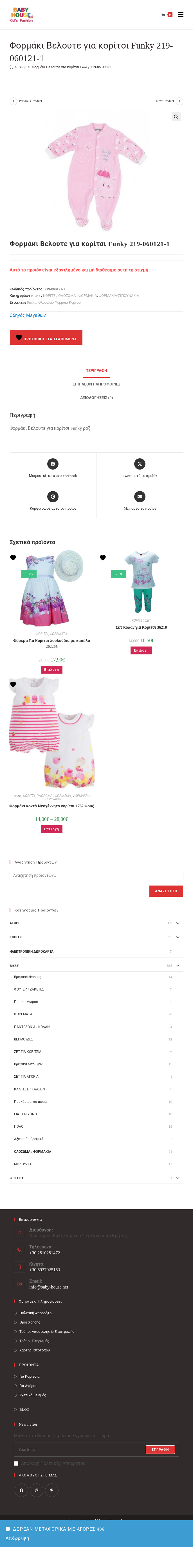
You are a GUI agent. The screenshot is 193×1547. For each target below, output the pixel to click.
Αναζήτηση (166, 891)
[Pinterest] (52, 1490)
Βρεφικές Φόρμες (27, 977)
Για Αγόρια (27, 1386)
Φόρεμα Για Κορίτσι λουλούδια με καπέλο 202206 (51, 644)
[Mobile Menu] (178, 15)
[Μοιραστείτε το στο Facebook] (53, 468)
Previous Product (30, 101)
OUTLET (17, 1178)
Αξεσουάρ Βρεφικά (28, 1139)
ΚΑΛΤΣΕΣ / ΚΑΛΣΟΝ (29, 1089)
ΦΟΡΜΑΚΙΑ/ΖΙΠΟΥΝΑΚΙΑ (119, 295)
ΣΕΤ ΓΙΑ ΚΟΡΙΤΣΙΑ (27, 1052)
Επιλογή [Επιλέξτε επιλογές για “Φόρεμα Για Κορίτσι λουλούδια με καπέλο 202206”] (51, 670)
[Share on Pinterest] (53, 501)
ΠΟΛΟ (18, 1127)
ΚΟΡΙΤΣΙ (50, 295)
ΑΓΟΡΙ (14, 923)
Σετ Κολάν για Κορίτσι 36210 (141, 627)
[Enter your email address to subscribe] (96, 1450)
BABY (36, 295)
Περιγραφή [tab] (96, 370)
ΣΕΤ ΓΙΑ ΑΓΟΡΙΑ (26, 1077)
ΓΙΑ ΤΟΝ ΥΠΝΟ (25, 1114)
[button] (176, 116)
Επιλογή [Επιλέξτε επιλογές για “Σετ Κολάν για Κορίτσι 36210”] (141, 650)
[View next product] (179, 101)
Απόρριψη (17, 1538)
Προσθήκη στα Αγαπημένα (46, 337)
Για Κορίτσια (29, 1376)
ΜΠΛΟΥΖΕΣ (23, 1164)
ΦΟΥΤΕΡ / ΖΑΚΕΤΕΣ (29, 989)
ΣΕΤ (148, 621)
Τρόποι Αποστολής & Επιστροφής (46, 1331)
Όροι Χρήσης (29, 1322)
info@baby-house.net (48, 1287)
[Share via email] (140, 501)
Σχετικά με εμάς (32, 1395)
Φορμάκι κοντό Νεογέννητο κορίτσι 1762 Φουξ (51, 806)
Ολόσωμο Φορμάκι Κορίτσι (60, 302)
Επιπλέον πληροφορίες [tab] (97, 384)
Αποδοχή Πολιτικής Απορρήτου (50, 1463)
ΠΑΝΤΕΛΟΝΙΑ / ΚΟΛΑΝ (32, 1027)
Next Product (165, 101)
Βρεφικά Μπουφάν (28, 1064)
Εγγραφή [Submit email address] (160, 1450)
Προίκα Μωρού (26, 1002)
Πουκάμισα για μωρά (30, 1102)
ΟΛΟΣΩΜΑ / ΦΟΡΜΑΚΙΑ (77, 295)
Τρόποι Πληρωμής (34, 1341)
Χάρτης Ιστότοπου (34, 1350)
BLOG (24, 1409)
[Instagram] (36, 1490)
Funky (31, 302)
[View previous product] (13, 101)
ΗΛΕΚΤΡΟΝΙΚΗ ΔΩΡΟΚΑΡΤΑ (31, 952)
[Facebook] (21, 1490)
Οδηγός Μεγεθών (28, 315)
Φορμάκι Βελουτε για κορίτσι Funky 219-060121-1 (71, 67)
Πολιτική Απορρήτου (36, 1313)
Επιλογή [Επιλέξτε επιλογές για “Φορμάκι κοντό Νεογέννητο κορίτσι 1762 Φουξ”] (51, 829)
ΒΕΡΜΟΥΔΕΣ (23, 1039)
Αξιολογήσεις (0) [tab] (96, 397)
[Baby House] (11, 67)
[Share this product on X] (140, 468)
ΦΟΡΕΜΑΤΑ (58, 634)
